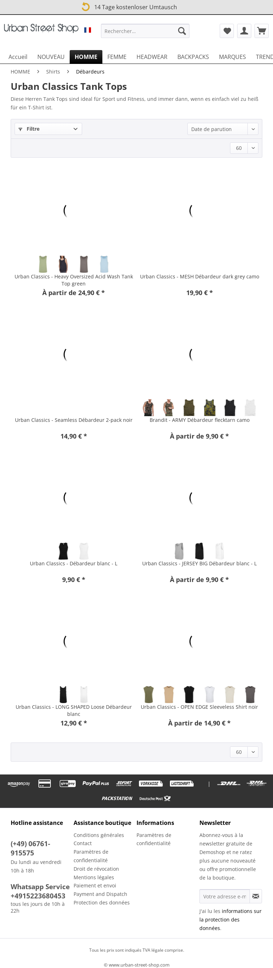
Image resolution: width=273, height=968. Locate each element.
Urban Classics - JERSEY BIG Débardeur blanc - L (199, 563)
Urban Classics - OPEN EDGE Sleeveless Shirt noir (199, 706)
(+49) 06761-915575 (30, 848)
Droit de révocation (96, 868)
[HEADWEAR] (152, 57)
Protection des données (102, 902)
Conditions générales (99, 835)
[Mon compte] (244, 31)
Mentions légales (94, 877)
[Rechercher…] (145, 31)
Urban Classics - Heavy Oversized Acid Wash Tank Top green (74, 280)
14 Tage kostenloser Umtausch (128, 6)
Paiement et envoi (95, 885)
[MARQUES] (232, 57)
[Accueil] (18, 57)
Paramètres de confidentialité (91, 856)
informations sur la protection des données (230, 919)
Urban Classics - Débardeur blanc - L (73, 563)
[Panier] (262, 31)
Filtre (28, 128)
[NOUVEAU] (51, 57)
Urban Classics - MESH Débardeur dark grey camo (199, 276)
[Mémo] (227, 31)
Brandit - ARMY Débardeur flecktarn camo (200, 420)
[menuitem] (145, 34)
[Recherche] (182, 31)
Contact (83, 843)
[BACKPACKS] (193, 57)
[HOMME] (86, 57)
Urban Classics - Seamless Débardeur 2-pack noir (74, 420)
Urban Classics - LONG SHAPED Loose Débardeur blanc (74, 710)
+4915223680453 (38, 896)
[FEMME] (117, 57)
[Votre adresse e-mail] (224, 896)
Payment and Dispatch (100, 894)
